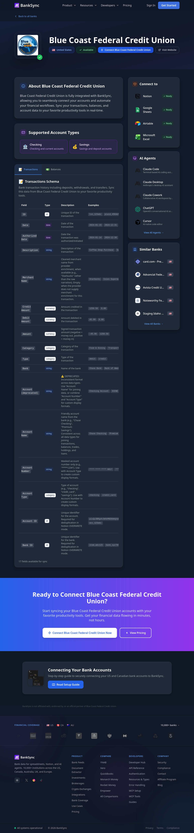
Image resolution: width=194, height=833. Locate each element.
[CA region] (60, 725)
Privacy (149, 828)
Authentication (137, 773)
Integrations (78, 794)
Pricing (127, 5)
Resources (88, 5)
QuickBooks (106, 773)
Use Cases (77, 806)
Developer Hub (137, 762)
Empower (105, 790)
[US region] (50, 725)
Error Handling (137, 785)
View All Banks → (153, 323)
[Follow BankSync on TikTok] (41, 780)
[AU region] (70, 725)
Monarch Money (109, 779)
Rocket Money (108, 785)
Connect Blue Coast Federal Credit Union (126, 49)
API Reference (136, 768)
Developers (110, 5)
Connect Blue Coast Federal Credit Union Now (80, 633)
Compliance (164, 768)
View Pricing (135, 633)
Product (69, 5)
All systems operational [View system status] (28, 828)
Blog (160, 785)
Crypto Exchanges (81, 789)
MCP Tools (134, 796)
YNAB (103, 762)
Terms (160, 828)
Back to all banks (25, 16)
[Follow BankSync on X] (26, 780)
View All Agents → (154, 232)
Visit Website (167, 49)
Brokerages (78, 783)
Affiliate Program (167, 779)
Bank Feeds (78, 762)
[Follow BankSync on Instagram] (34, 780)
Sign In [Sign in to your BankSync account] (151, 5)
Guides (133, 802)
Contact (162, 773)
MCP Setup (135, 790)
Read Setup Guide (66, 684)
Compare (105, 756)
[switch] (17, 780)
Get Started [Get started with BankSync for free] (168, 5)
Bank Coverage (80, 800)
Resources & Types (139, 779)
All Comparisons (109, 796)
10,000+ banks (170, 725)
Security (162, 762)
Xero (102, 768)
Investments (78, 777)
